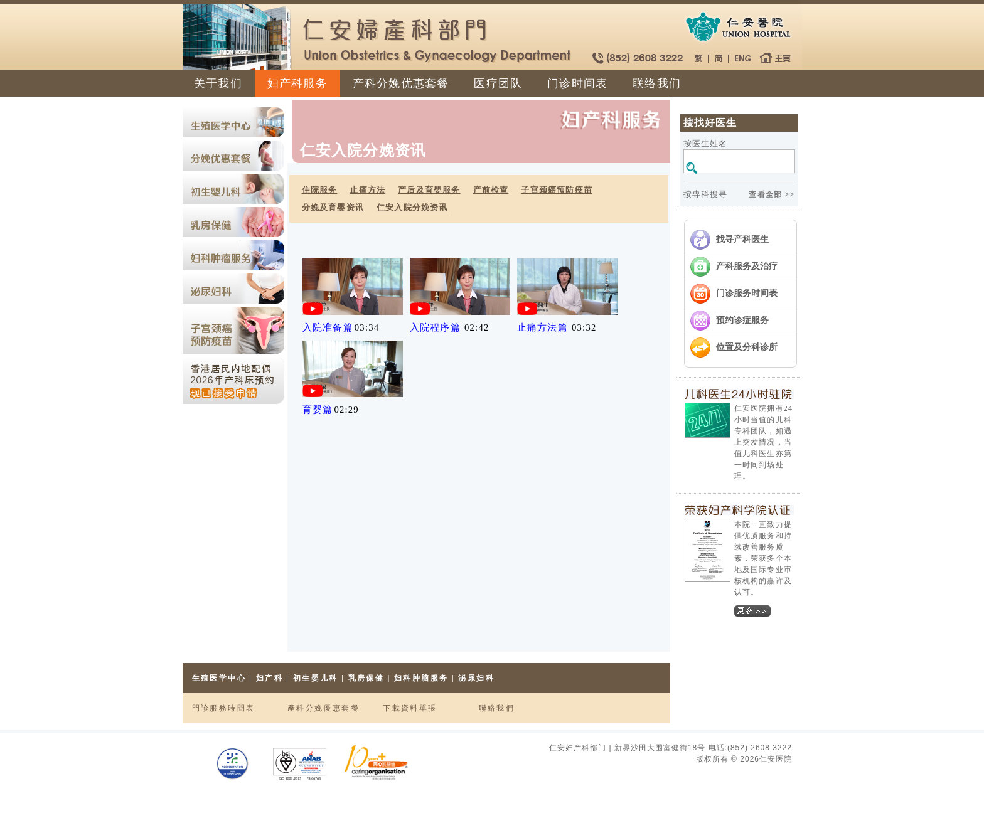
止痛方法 (367, 189)
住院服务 (320, 189)
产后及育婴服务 (429, 189)
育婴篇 (317, 410)
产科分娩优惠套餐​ (401, 83)
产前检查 (491, 189)
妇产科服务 (297, 83)
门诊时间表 (577, 83)
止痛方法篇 (542, 327)
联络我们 (657, 83)
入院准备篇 (327, 327)
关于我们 (218, 83)
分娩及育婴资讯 (333, 207)
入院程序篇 (435, 327)
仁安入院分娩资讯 (412, 207)
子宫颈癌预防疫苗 (556, 189)
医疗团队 (498, 83)
